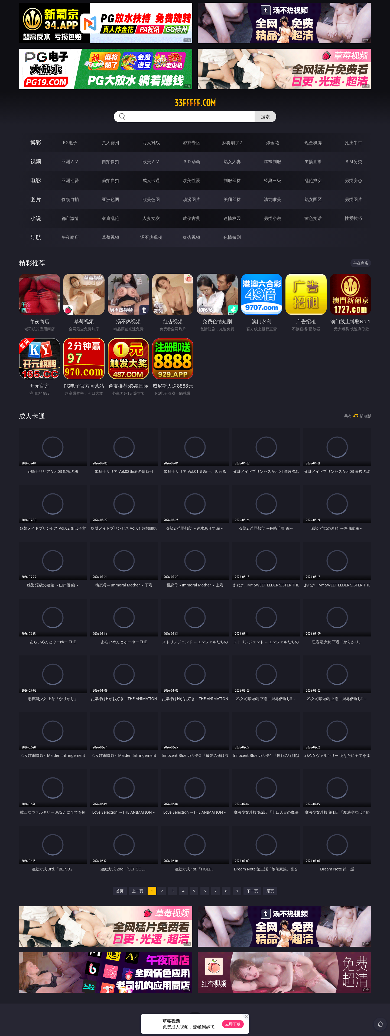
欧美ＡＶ (151, 161)
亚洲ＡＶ (70, 161)
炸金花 (272, 143)
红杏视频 (191, 237)
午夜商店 (70, 237)
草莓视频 (110, 237)
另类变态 (353, 180)
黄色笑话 (313, 218)
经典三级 (272, 180)
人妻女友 (151, 218)
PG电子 (70, 143)
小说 (35, 218)
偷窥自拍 (70, 199)
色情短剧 (232, 237)
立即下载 (232, 1024)
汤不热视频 (151, 237)
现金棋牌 (313, 143)
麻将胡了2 (232, 143)
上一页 (137, 890)
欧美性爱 (191, 180)
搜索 (265, 117)
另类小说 (272, 218)
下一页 (252, 890)
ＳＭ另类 (353, 161)
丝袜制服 (272, 161)
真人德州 (110, 143)
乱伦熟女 (313, 180)
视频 (35, 161)
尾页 (270, 890)
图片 (35, 199)
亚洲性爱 (70, 180)
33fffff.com (195, 102)
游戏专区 (191, 143)
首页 (119, 890)
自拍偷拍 (110, 161)
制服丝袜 (232, 180)
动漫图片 (191, 199)
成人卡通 (151, 180)
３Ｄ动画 (191, 161)
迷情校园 (232, 218)
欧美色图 (151, 199)
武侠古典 (191, 218)
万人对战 (151, 143)
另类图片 (353, 199)
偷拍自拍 (110, 180)
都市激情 (70, 218)
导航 (35, 237)
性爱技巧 (353, 218)
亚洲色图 (110, 199)
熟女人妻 (232, 161)
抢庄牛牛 (353, 143)
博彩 (35, 142)
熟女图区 (313, 199)
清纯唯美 (272, 199)
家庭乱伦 (110, 218)
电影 (35, 180)
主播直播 (313, 161)
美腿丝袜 (232, 199)
